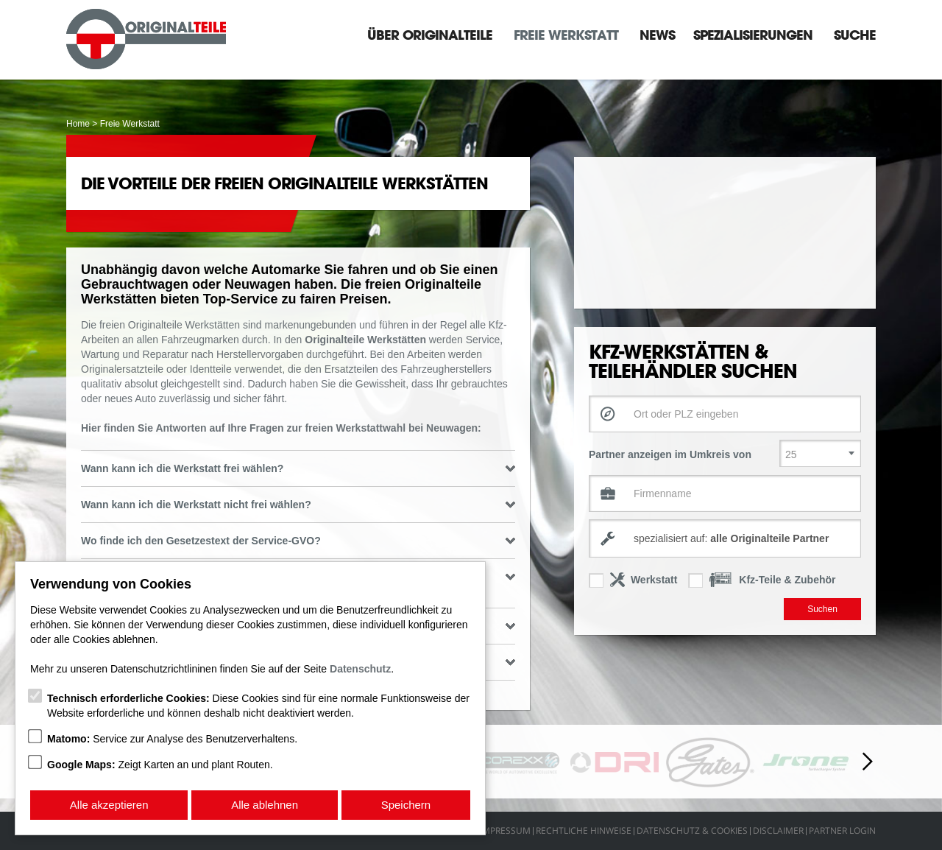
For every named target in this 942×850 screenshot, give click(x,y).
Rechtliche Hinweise (583, 830)
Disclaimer (778, 830)
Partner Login (842, 830)
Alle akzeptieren (109, 804)
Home (78, 124)
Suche (855, 34)
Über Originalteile (429, 34)
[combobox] (724, 538)
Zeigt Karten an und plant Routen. (160, 764)
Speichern (406, 804)
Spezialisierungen (752, 34)
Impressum (505, 830)
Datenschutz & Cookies (692, 830)
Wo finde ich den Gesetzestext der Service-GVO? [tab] (298, 541)
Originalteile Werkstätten (365, 339)
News (657, 34)
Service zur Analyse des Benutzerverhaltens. (172, 739)
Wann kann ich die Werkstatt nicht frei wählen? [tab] (298, 504)
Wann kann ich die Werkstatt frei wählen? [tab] (298, 468)
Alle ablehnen (264, 804)
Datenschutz (360, 669)
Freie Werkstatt (566, 34)
